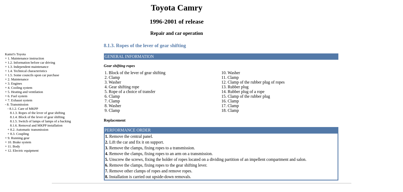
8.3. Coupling (19, 134)
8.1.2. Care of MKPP (23, 109)
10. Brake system (19, 142)
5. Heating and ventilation (25, 92)
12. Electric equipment (23, 150)
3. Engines (15, 83)
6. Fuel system (17, 96)
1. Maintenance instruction (26, 58)
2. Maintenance (18, 79)
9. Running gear (18, 138)
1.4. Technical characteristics (27, 71)
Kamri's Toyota (15, 54)
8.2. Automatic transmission (29, 129)
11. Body (14, 146)
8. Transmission (17, 104)
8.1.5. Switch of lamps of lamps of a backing (40, 121)
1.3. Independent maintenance (28, 67)
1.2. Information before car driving (31, 62)
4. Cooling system (20, 88)
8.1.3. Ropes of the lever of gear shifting (37, 113)
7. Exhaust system (20, 100)
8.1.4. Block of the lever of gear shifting (37, 117)
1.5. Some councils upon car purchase (33, 75)
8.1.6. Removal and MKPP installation (36, 125)
